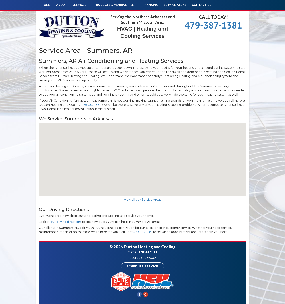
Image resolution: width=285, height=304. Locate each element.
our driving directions (65, 222)
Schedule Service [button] (142, 266)
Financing (150, 4)
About (61, 4)
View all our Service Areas (142, 199)
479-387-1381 (213, 25)
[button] (142, 156)
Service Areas (175, 4)
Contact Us (201, 4)
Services (81, 4)
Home (46, 4)
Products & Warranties (115, 4)
